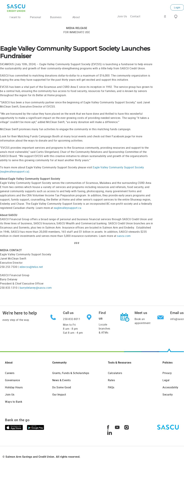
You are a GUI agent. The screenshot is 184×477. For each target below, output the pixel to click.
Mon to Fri (73, 328)
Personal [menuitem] (35, 17)
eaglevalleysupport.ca (67, 208)
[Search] (165, 16)
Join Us (122, 16)
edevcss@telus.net (31, 267)
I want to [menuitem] (15, 17)
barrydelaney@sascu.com (36, 288)
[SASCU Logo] (36, 8)
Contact (135, 16)
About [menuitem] (76, 17)
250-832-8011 (71, 319)
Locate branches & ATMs (104, 328)
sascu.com (124, 236)
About (9, 362)
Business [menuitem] (55, 17)
